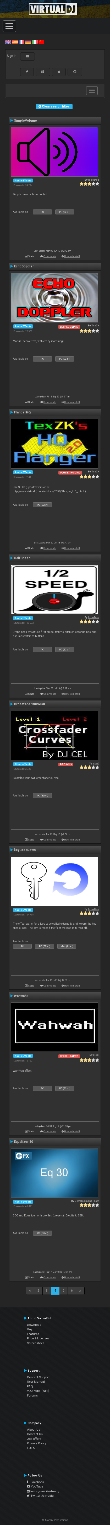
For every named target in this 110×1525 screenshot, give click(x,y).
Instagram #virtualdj (43, 1491)
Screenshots (35, 1343)
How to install (72, 256)
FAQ (30, 1386)
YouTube (35, 1486)
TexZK (95, 325)
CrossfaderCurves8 (29, 704)
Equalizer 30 (23, 1142)
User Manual (36, 1381)
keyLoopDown (25, 850)
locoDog (93, 179)
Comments (49, 256)
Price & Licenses (38, 1338)
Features (33, 1334)
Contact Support (38, 1377)
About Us (33, 1429)
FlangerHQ (22, 412)
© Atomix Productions (55, 1520)
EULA (31, 1448)
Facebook (35, 1482)
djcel (96, 763)
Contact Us (35, 1434)
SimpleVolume (25, 120)
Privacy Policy (36, 1443)
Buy (29, 1329)
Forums (32, 1395)
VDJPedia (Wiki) (38, 1391)
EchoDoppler (24, 266)
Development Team (87, 1200)
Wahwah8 (21, 996)
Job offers (34, 1439)
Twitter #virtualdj (40, 1495)
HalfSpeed (22, 558)
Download (34, 1325)
